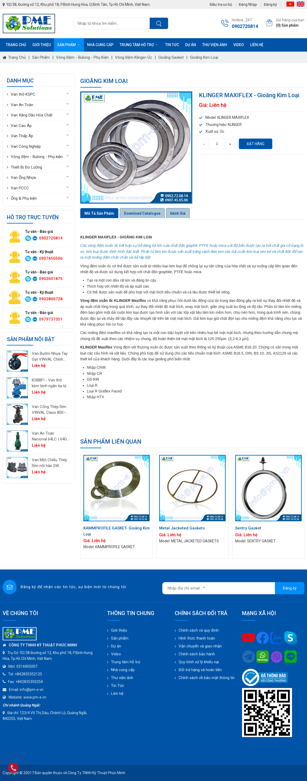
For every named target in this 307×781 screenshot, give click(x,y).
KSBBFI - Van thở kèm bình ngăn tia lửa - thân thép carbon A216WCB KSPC (50, 383)
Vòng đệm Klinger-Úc (133, 57)
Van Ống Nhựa (23, 177)
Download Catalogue (142, 213)
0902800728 (51, 299)
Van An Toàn (22, 104)
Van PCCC (20, 188)
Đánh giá (177, 213)
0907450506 (51, 258)
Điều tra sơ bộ (221, 4)
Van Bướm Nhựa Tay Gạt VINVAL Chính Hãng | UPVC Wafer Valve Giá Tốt (50, 356)
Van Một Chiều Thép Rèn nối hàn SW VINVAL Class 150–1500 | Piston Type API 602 (49, 463)
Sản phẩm (69, 45)
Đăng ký (270, 4)
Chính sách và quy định (199, 630)
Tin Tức (117, 685)
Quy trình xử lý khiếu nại (199, 662)
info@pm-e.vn (31, 689)
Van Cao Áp (21, 125)
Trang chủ (16, 45)
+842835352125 (28, 674)
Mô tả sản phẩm (99, 213)
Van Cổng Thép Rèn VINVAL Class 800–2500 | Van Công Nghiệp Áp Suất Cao (49, 410)
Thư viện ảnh (214, 45)
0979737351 (51, 319)
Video (238, 45)
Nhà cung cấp (100, 45)
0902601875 (51, 278)
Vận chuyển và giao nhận (200, 646)
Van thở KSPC (23, 94)
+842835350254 (29, 682)
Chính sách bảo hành (197, 654)
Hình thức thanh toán (197, 638)
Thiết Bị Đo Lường (26, 167)
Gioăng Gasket (171, 57)
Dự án (190, 45)
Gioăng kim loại (204, 57)
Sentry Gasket (248, 528)
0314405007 (26, 666)
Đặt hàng (255, 144)
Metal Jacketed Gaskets (182, 528)
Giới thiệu (41, 45)
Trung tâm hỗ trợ (139, 45)
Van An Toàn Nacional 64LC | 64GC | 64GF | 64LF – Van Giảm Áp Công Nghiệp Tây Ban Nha (50, 436)
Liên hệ (256, 45)
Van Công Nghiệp (26, 146)
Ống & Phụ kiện (24, 198)
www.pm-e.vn (34, 697)
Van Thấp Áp (22, 136)
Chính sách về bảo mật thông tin (207, 677)
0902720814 (51, 238)
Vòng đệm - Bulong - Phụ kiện (82, 57)
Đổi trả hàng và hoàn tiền (200, 669)
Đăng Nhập (248, 4)
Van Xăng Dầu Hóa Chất (31, 115)
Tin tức (172, 45)
